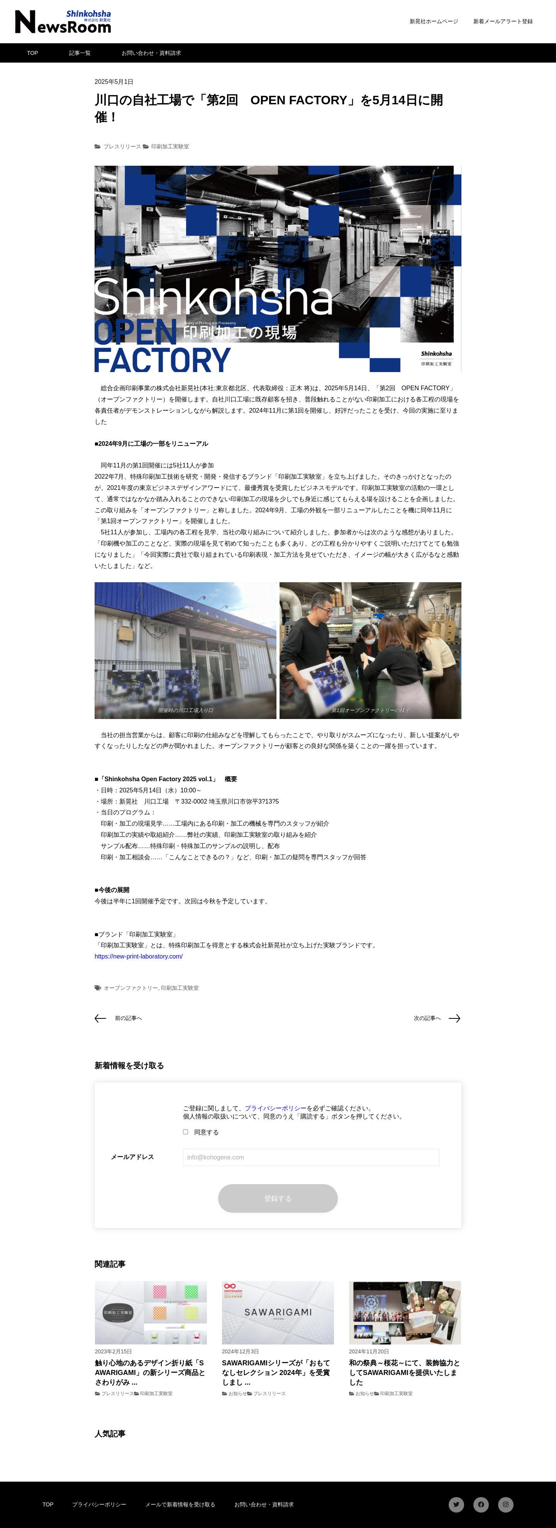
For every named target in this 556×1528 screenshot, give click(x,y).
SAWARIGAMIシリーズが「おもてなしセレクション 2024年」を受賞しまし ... (276, 1372)
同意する (201, 1132)
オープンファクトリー (131, 988)
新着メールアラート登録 (503, 21)
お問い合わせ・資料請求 (151, 53)
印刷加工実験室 (170, 146)
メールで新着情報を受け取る (180, 1504)
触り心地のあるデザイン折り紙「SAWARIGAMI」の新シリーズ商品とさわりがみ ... (150, 1372)
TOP (32, 53)
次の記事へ (427, 1018)
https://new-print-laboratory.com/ (139, 956)
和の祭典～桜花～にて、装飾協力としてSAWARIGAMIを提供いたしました (404, 1372)
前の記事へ (128, 1018)
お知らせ (238, 1393)
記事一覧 (80, 53)
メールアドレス (132, 1157)
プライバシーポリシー (276, 1108)
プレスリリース (122, 146)
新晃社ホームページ (434, 21)
